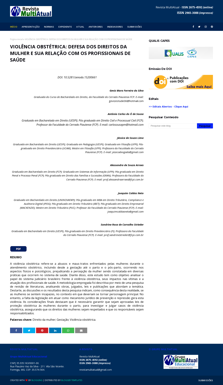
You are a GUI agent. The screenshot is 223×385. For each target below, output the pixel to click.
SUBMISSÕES (205, 380)
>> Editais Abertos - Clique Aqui (168, 106)
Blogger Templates (71, 380)
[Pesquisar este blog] (173, 125)
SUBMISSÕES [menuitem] (134, 26)
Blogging (37, 380)
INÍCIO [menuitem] (13, 26)
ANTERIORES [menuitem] (96, 26)
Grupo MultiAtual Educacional (28, 356)
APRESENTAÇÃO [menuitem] (31, 26)
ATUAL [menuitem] (80, 26)
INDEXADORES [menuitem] (115, 26)
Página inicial (16, 39)
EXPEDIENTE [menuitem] (65, 26)
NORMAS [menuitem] (49, 26)
